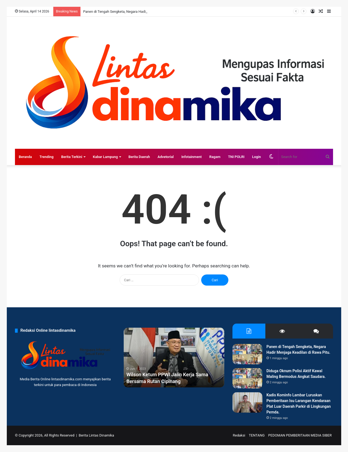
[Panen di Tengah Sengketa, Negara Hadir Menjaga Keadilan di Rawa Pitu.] (247, 354)
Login (256, 157)
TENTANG (257, 435)
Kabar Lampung (105, 157)
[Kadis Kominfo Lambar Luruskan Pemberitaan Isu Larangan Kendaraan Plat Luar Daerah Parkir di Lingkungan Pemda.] (247, 402)
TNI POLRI (236, 157)
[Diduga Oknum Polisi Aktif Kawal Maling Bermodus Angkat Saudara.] (247, 378)
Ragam (214, 157)
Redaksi (239, 435)
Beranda (25, 157)
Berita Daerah (139, 157)
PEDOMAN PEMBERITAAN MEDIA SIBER (300, 435)
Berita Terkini (71, 157)
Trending (46, 157)
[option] (174, 357)
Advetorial (165, 157)
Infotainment (191, 157)
